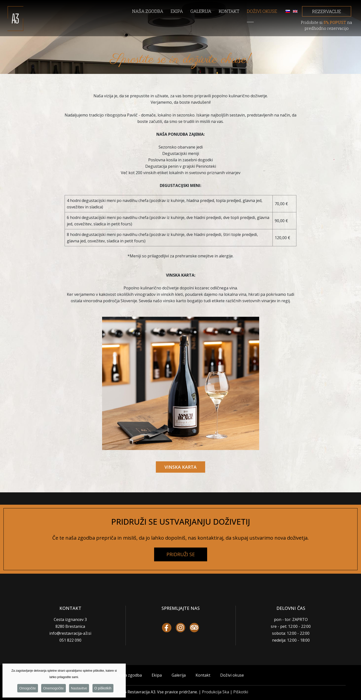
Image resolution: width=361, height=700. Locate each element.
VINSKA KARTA (180, 467)
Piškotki (240, 692)
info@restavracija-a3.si (70, 633)
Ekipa (157, 675)
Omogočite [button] (27, 690)
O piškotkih (102, 690)
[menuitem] (151, 13)
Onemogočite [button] (53, 690)
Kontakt (203, 675)
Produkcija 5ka (215, 692)
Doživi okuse (232, 675)
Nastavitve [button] (79, 690)
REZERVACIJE (326, 11)
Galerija (179, 675)
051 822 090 (70, 640)
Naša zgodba (129, 675)
